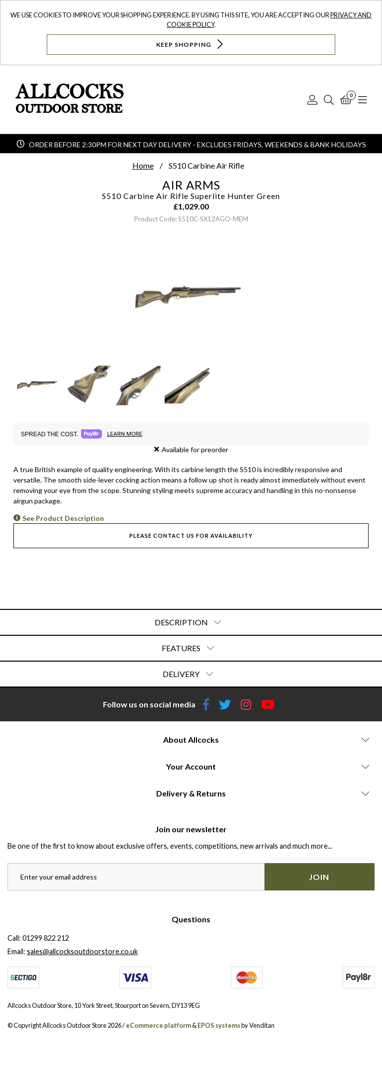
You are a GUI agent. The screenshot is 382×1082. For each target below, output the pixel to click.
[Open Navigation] (362, 99)
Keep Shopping (190, 44)
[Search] (329, 99)
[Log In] (312, 99)
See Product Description (63, 518)
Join (319, 877)
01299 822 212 (45, 938)
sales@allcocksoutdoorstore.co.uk (82, 951)
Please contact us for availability (191, 535)
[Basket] (346, 99)
